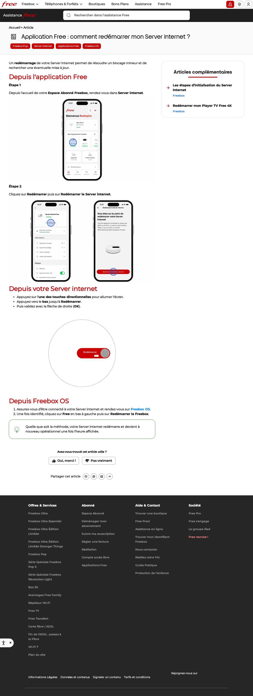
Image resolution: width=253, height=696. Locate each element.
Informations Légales (42, 677)
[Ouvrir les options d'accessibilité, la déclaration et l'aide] (3, 643)
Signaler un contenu (107, 677)
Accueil (14, 27)
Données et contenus (75, 677)
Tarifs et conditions (137, 677)
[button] (10, 643)
